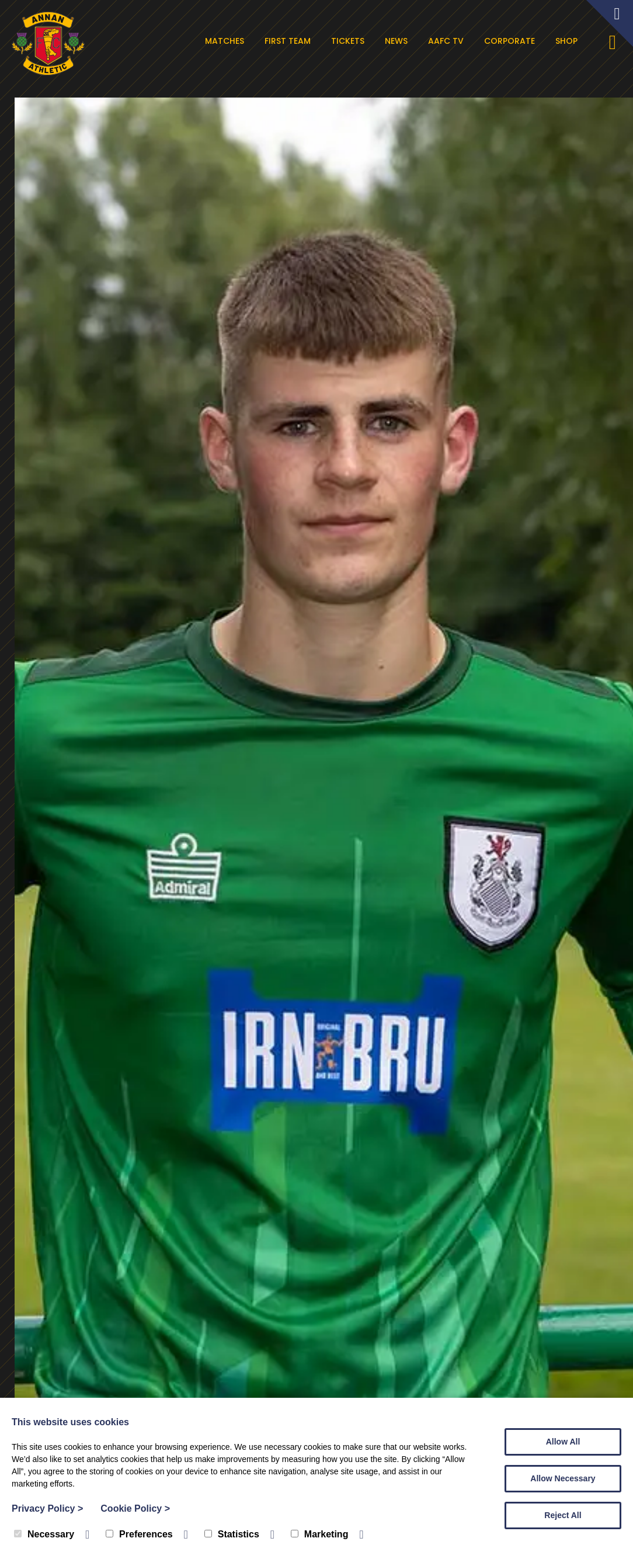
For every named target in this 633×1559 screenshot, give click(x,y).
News (398, 41)
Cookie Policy (135, 1508)
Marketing (320, 1534)
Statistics (231, 1534)
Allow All (563, 1441)
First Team (289, 41)
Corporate (511, 41)
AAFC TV (447, 41)
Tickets (349, 41)
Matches (226, 41)
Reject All (562, 1515)
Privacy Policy (47, 1508)
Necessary (44, 1534)
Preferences (139, 1534)
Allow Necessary (562, 1478)
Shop (568, 41)
